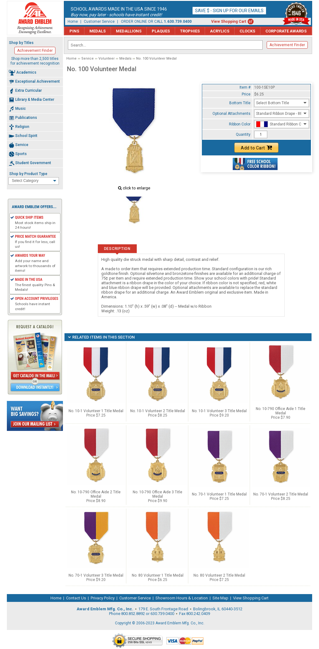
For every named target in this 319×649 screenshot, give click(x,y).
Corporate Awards (286, 31)
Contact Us (76, 598)
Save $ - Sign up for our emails (229, 10)
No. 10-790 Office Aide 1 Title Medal (280, 411)
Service (87, 58)
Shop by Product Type (28, 174)
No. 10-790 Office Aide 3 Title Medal (157, 494)
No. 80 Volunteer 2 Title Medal (219, 575)
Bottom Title (239, 103)
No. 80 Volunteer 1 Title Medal (157, 575)
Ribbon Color (239, 124)
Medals (97, 31)
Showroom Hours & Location (181, 598)
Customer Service (99, 21)
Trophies (190, 31)
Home (73, 21)
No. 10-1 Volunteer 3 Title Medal (219, 411)
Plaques (161, 31)
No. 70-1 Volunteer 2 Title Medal (280, 494)
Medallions (128, 31)
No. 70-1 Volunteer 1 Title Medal (219, 494)
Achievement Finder (287, 45)
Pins (74, 31)
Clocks (247, 31)
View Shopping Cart (228, 21)
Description (117, 248)
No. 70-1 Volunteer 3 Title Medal (96, 575)
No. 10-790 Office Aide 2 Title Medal (96, 494)
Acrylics (219, 31)
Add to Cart (256, 147)
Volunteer (106, 58)
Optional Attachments (231, 113)
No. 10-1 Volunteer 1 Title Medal (96, 411)
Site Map (220, 598)
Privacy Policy (103, 598)
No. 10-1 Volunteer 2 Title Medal (157, 411)
